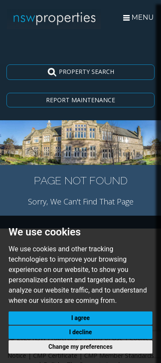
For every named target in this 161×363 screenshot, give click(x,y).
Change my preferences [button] (80, 346)
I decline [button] (80, 332)
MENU (138, 17)
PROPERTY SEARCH (80, 72)
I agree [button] (80, 317)
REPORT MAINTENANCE (80, 100)
